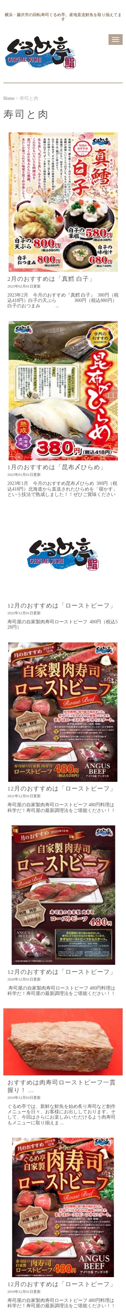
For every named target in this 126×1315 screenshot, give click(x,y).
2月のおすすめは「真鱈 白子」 (51, 278)
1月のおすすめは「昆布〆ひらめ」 (57, 467)
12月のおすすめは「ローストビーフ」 (61, 605)
